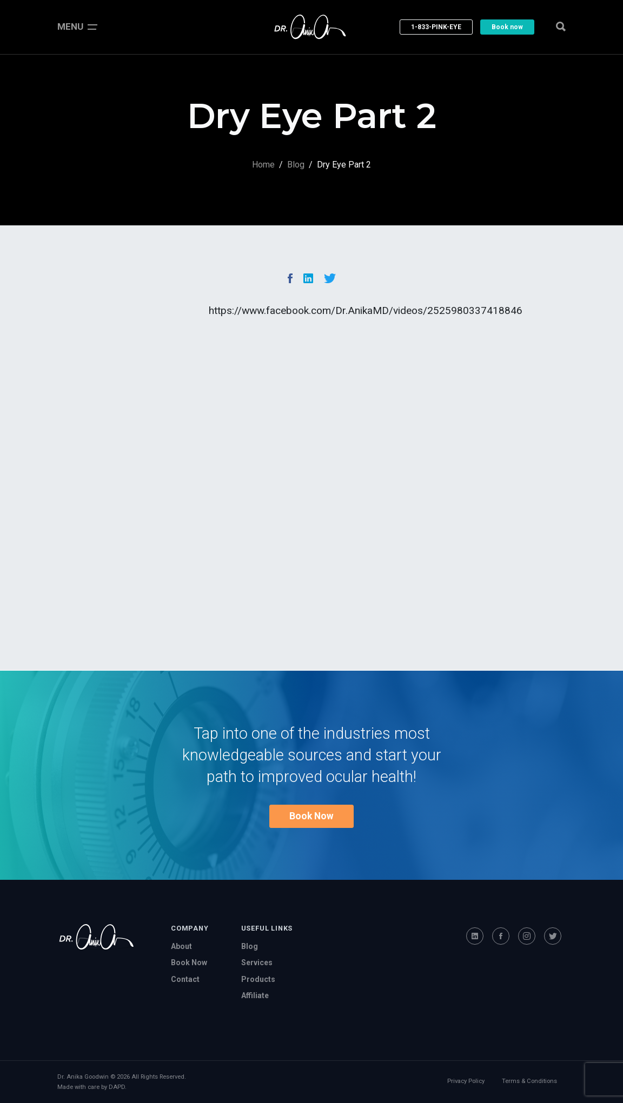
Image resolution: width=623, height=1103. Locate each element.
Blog (295, 164)
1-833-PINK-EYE (436, 27)
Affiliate (255, 995)
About (181, 946)
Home (263, 164)
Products (258, 979)
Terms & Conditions (529, 1081)
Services (257, 962)
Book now (507, 27)
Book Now (311, 816)
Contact (185, 979)
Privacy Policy (466, 1081)
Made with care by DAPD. (92, 1087)
